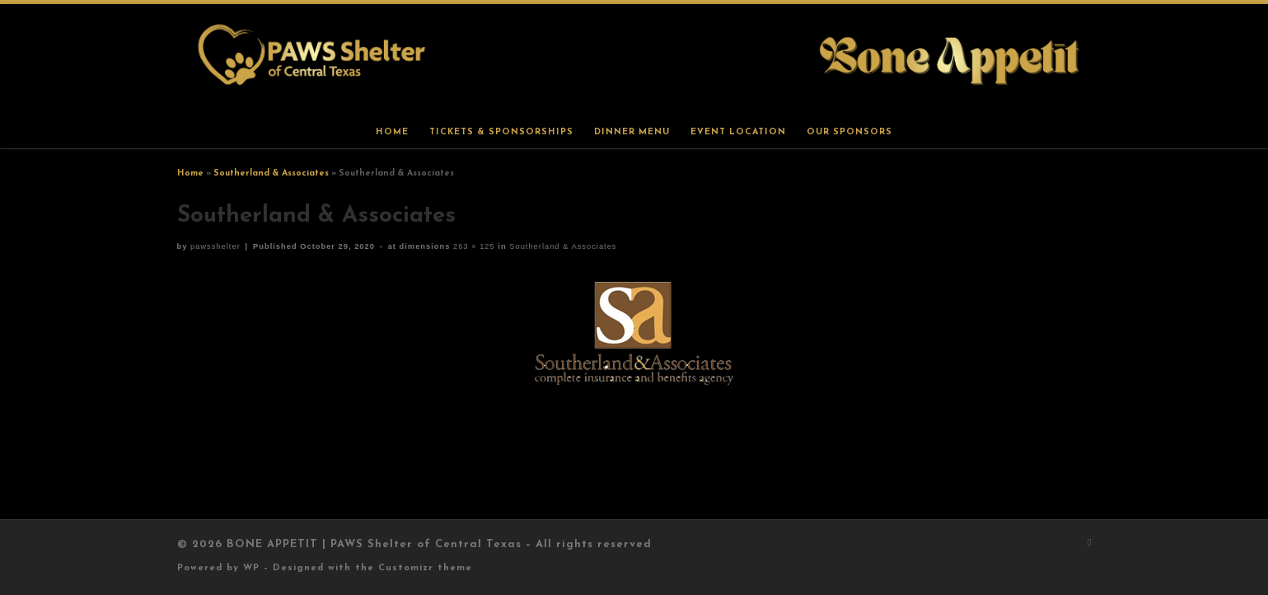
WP (251, 568)
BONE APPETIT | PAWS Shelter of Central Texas (374, 544)
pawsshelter (215, 246)
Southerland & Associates (271, 173)
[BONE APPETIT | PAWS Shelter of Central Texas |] (634, 59)
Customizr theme (425, 568)
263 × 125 (472, 246)
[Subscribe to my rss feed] (1089, 543)
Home (190, 173)
